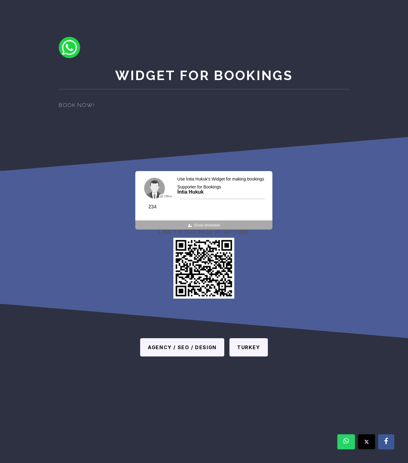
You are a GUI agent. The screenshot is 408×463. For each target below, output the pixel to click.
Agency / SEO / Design (182, 347)
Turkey (248, 347)
